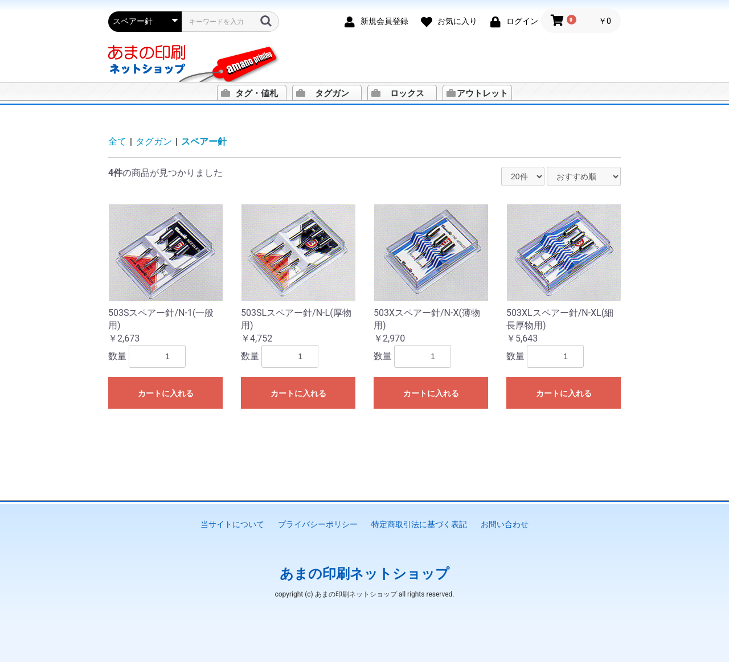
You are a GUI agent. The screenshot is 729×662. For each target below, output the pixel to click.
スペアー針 (204, 141)
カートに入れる (166, 393)
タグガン (332, 93)
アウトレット (482, 93)
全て (117, 141)
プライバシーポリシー (318, 524)
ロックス (407, 93)
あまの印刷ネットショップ (364, 574)
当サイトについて (232, 524)
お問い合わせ (505, 524)
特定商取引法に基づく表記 (419, 524)
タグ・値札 (256, 93)
